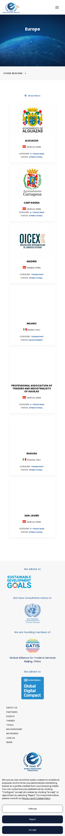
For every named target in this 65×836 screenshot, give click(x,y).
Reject (32, 819)
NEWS (9, 742)
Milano (32, 323)
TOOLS (10, 724)
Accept (32, 829)
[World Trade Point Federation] (11, 8)
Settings (32, 808)
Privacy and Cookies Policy (36, 798)
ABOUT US (11, 707)
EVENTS (10, 716)
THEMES (10, 720)
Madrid (32, 261)
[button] (57, 7)
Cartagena (32, 202)
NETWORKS (12, 733)
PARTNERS (12, 712)
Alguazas (31, 140)
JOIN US (10, 738)
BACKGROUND (14, 729)
